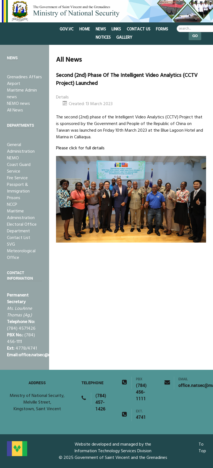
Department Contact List (18, 234)
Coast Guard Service (19, 168)
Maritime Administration (21, 214)
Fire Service (17, 178)
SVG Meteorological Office (21, 251)
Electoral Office (22, 224)
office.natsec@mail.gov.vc (44, 355)
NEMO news (18, 103)
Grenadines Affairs (24, 77)
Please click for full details (80, 148)
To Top (202, 448)
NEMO (13, 158)
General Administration (21, 148)
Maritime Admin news (22, 93)
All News (15, 110)
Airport (13, 83)
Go (195, 36)
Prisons (13, 198)
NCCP (12, 204)
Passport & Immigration (18, 188)
